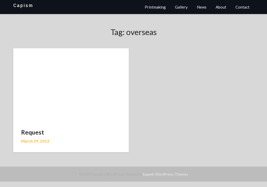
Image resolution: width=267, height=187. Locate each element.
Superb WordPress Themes (165, 174)
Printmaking (155, 7)
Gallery (181, 7)
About (221, 7)
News (202, 7)
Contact (242, 7)
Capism (23, 5)
